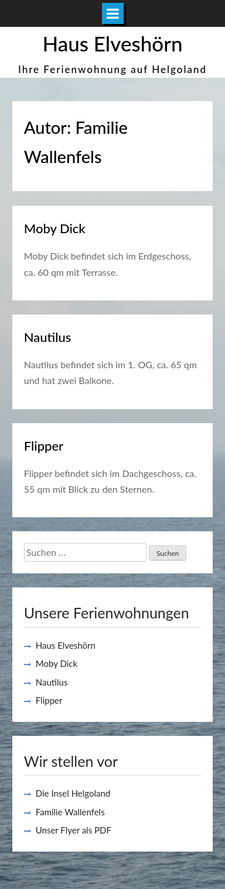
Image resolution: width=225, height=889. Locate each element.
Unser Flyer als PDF (73, 830)
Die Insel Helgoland (73, 793)
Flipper (43, 446)
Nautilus (47, 337)
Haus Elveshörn (112, 43)
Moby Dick (55, 228)
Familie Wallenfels (70, 812)
